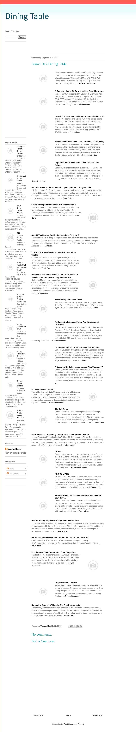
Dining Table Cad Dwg (21, 326)
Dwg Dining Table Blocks (20, 209)
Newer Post (38, 715)
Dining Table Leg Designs (21, 354)
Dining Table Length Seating (20, 414)
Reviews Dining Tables (20, 297)
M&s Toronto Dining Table (20, 236)
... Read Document (58, 341)
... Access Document (55, 403)
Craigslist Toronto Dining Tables (21, 149)
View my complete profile (15, 453)
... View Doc (92, 155)
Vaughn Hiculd (14, 449)
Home (68, 715)
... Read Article (67, 198)
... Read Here (98, 422)
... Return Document (71, 596)
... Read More (93, 308)
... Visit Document (92, 487)
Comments (12, 473)
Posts (10, 469)
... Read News (42, 293)
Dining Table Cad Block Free (21, 265)
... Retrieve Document (78, 467)
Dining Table (27, 16)
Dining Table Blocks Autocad (20, 384)
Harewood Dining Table (21, 178)
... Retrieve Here (84, 104)
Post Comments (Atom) (74, 724)
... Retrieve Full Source (85, 83)
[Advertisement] (68, 40)
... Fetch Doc (45, 268)
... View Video (68, 445)
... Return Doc (83, 511)
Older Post (97, 715)
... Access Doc (74, 132)
